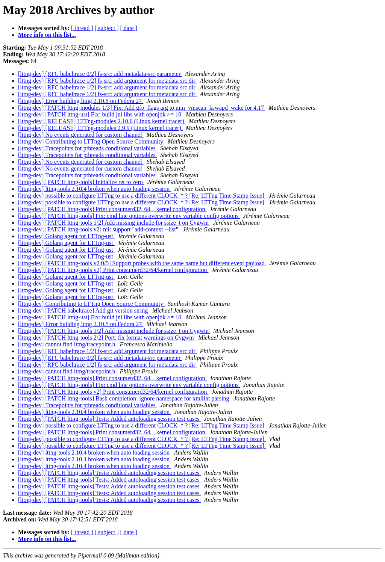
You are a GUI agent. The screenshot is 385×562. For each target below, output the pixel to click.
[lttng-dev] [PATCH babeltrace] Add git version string (83, 310)
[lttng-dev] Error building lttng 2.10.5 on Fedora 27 (80, 101)
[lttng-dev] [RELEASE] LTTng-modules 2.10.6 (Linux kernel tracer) (102, 121)
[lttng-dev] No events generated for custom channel (81, 134)
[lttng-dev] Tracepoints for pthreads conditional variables (87, 148)
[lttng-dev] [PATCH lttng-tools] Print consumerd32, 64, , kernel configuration (112, 209)
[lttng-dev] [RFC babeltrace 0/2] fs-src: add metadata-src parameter (100, 74)
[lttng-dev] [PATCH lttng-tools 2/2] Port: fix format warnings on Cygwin (106, 337)
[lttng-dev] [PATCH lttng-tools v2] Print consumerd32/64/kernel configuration (113, 270)
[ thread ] (82, 28)
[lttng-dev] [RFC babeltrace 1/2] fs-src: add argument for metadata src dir (107, 80)
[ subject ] (107, 28)
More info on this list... (47, 35)
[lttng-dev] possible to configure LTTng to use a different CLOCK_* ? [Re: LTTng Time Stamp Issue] (142, 195)
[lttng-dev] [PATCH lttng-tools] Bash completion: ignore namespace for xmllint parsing (124, 398)
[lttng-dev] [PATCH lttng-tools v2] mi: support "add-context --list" (99, 229)
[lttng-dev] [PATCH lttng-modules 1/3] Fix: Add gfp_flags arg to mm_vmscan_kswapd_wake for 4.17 (141, 107)
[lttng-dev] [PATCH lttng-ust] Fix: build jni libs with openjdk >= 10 (100, 114)
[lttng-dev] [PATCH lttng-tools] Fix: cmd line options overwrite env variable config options (129, 216)
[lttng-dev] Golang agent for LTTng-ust (66, 236)
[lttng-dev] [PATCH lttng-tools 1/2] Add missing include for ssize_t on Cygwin (114, 222)
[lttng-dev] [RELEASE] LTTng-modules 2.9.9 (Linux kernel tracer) (100, 128)
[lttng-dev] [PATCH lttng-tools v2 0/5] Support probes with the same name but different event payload (142, 263)
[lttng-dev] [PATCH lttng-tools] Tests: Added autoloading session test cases (109, 418)
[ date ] (128, 28)
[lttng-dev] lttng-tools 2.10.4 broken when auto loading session (94, 189)
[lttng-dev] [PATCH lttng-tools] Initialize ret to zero (81, 182)
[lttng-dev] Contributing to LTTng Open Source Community (91, 141)
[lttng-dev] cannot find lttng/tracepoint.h (67, 344)
